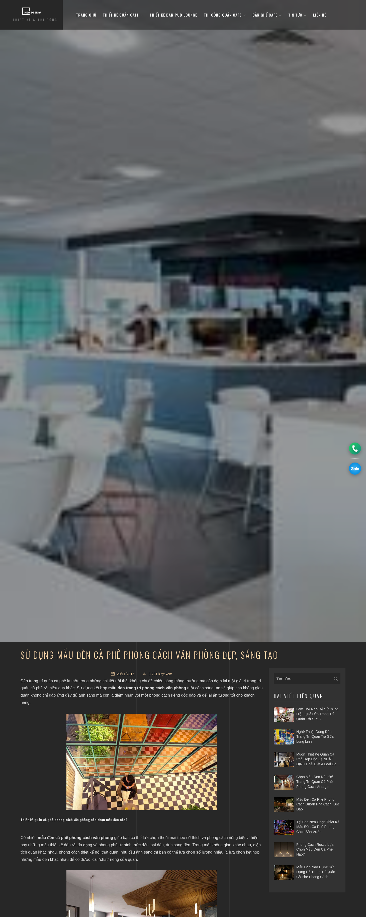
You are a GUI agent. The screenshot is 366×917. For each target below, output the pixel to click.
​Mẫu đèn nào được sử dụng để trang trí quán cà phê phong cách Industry (315, 872)
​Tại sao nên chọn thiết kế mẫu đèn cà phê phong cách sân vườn (317, 827)
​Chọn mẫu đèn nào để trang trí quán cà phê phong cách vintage (314, 782)
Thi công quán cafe (225, 15)
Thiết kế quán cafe (123, 15)
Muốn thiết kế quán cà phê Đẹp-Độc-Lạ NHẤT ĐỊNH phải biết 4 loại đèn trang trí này (317, 759)
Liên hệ (319, 15)
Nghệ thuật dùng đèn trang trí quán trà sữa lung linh (315, 736)
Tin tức (297, 15)
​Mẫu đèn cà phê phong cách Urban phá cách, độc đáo (318, 804)
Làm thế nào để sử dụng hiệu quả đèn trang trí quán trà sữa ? (317, 714)
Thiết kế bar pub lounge (173, 15)
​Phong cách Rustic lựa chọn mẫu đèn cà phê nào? (314, 849)
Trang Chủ (86, 15)
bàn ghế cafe (267, 15)
